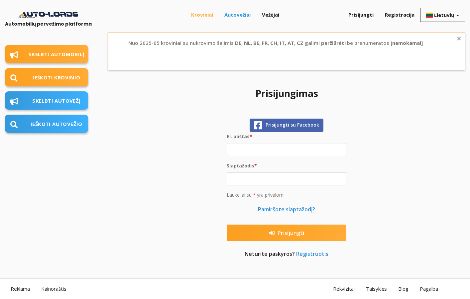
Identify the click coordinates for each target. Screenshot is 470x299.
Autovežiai (237, 14)
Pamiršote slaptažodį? (286, 209)
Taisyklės (376, 288)
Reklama (20, 288)
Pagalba (429, 288)
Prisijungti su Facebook (286, 125)
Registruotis (312, 253)
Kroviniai (202, 14)
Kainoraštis (53, 288)
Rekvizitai (344, 288)
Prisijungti (361, 14)
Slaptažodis (240, 165)
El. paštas (238, 136)
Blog (403, 288)
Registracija (399, 14)
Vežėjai (270, 14)
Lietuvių (442, 15)
